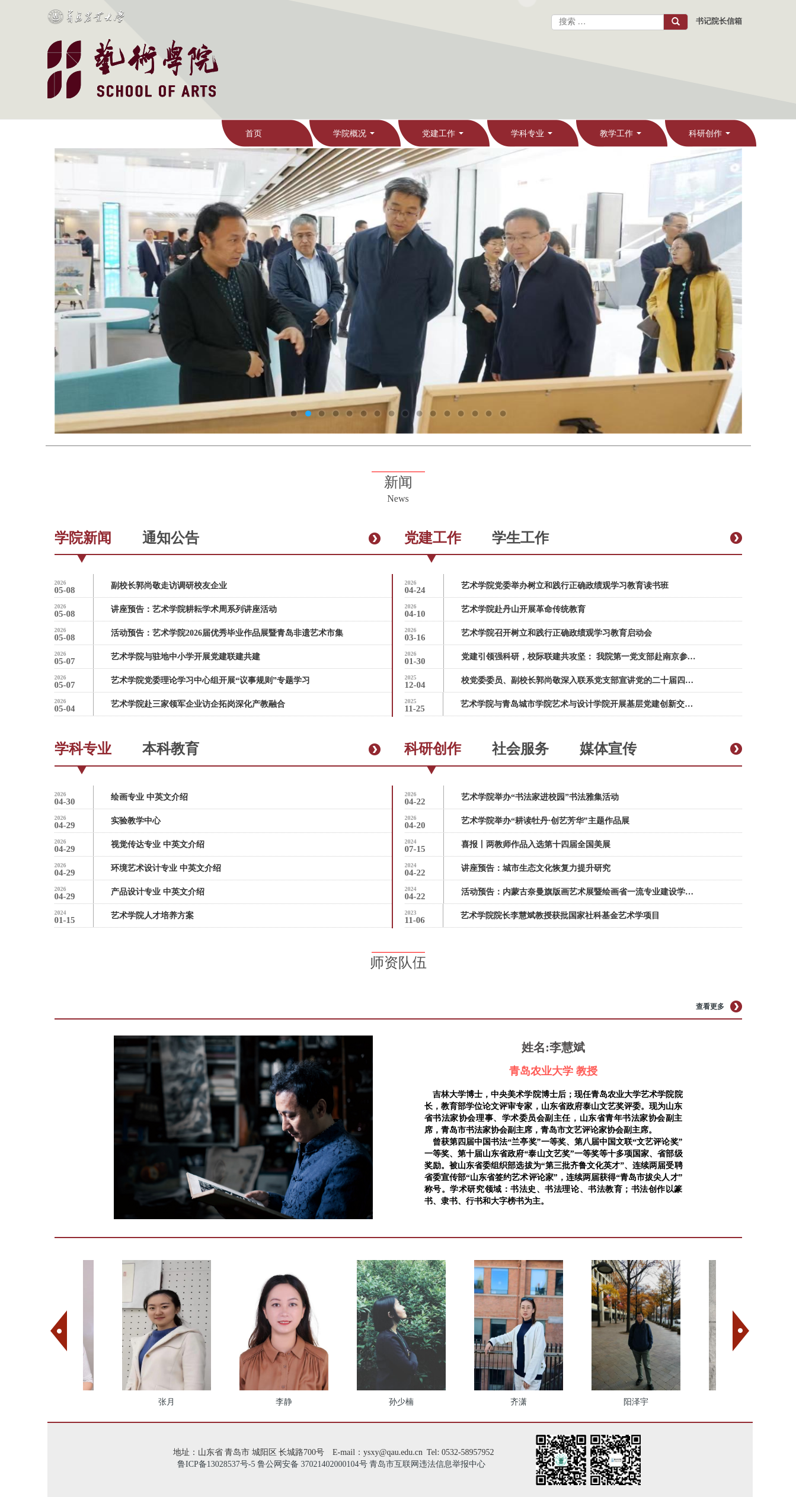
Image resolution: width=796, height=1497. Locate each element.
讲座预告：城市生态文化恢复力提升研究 (535, 868)
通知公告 (170, 538)
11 (432, 413)
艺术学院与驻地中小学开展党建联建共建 (185, 656)
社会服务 (520, 748)
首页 (253, 133)
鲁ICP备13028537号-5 (216, 1464)
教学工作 (622, 138)
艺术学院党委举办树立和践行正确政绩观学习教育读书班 (565, 585)
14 (474, 413)
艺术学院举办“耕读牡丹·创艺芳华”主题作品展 (545, 820)
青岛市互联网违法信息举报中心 (427, 1464)
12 (447, 413)
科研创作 (711, 138)
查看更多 (710, 1006)
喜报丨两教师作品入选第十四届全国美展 (535, 844)
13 (460, 413)
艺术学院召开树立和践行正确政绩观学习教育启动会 (556, 633)
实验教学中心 (136, 820)
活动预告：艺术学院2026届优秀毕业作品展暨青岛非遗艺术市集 (227, 633)
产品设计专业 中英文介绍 (157, 891)
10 (419, 413)
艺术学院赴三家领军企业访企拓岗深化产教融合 (198, 704)
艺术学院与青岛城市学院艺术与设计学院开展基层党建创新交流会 (579, 704)
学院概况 (356, 138)
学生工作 (520, 538)
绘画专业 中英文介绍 (149, 797)
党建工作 (445, 138)
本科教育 (170, 748)
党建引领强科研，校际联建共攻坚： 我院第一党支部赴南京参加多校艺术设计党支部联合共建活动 (579, 656)
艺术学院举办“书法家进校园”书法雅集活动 (540, 797)
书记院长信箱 (719, 21)
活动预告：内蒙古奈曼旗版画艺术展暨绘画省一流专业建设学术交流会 (579, 891)
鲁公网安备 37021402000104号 (312, 1464)
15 (488, 413)
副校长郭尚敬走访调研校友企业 (169, 585)
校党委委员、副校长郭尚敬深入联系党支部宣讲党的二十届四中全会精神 (579, 680)
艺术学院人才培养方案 (152, 915)
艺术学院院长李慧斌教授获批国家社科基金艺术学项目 (560, 915)
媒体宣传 (608, 748)
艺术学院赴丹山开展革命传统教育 (523, 609)
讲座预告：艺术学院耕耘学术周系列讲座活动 (194, 609)
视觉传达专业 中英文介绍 (157, 844)
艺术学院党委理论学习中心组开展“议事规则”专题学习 (210, 680)
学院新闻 (83, 538)
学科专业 (534, 138)
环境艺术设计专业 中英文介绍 (166, 868)
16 (502, 413)
